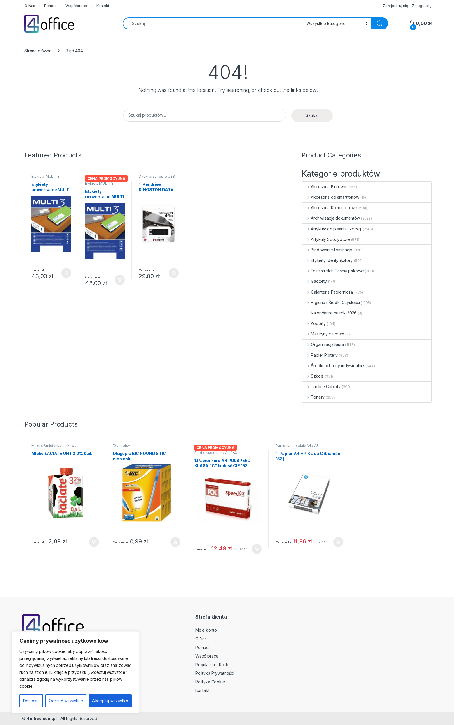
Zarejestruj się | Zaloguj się (407, 5)
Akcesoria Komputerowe (329, 207)
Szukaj (312, 115)
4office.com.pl (42, 718)
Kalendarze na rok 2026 (329, 312)
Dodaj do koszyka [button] (66, 273)
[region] (76, 672)
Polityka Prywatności (214, 673)
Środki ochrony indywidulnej (333, 365)
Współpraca (76, 5)
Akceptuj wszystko (110, 700)
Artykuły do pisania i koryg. (331, 228)
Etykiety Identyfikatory (327, 260)
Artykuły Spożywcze (326, 239)
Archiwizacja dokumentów (331, 218)
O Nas (29, 5)
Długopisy (121, 445)
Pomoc (50, 5)
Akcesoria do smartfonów (330, 197)
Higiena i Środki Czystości (331, 302)
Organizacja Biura (323, 344)
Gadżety (314, 281)
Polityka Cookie (210, 681)
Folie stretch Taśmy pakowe (333, 270)
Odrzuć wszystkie (66, 700)
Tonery (313, 397)
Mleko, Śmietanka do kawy (53, 445)
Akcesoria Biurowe (324, 186)
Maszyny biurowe (323, 333)
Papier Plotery (320, 355)
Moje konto (206, 630)
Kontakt (102, 5)
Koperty (314, 323)
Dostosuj (31, 700)
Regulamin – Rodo (212, 664)
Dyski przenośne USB (157, 176)
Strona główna (37, 50)
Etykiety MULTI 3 (45, 176)
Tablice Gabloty (321, 386)
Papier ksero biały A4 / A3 (215, 452)
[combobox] (213, 23)
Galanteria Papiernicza (327, 291)
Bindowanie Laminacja (327, 249)
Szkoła (313, 376)
